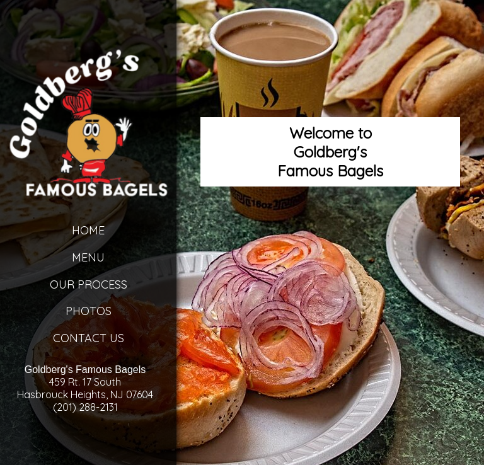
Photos (89, 311)
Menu (88, 257)
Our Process (88, 284)
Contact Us (88, 338)
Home (88, 230)
